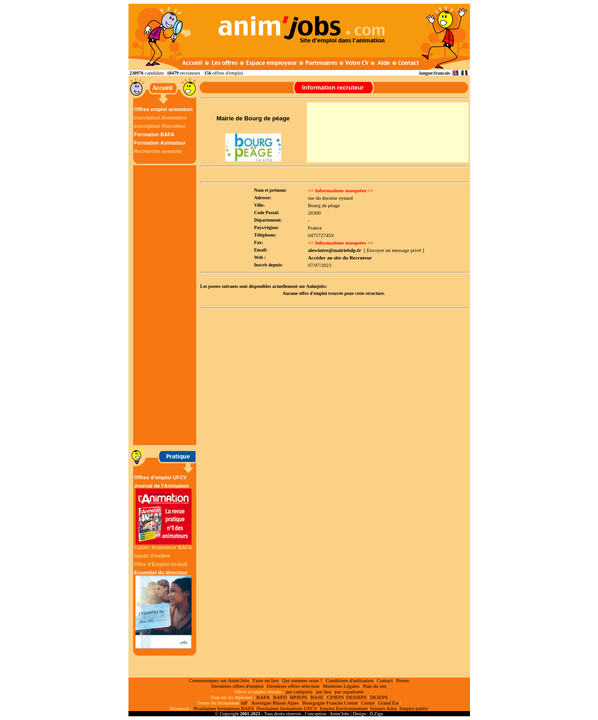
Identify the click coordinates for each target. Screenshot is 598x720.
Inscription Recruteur (160, 126)
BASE (316, 697)
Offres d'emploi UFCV (160, 477)
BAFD (279, 697)
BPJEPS (298, 697)
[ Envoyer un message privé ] (394, 250)
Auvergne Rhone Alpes (275, 703)
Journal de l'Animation (163, 514)
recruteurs (190, 73)
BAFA (263, 697)
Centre (368, 703)
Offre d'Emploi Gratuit (160, 564)
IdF (244, 703)
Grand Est (388, 703)
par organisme (349, 691)
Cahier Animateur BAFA (163, 547)
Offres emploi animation (163, 109)
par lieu (323, 691)
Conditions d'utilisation (350, 680)
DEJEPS (379, 697)
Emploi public (413, 708)
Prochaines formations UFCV (287, 708)
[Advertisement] (166, 305)
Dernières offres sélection (293, 686)
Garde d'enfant (152, 556)
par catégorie (299, 691)
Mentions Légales (341, 686)
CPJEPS (335, 697)
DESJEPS (356, 697)
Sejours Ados (383, 708)
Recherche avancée (158, 151)
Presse (402, 680)
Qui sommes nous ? (302, 680)
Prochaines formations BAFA (223, 708)
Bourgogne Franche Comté (330, 703)
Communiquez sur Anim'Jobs (219, 680)
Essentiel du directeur (163, 609)
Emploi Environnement (344, 708)
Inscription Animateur (160, 117)
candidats (154, 73)
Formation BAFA (154, 134)
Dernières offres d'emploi (237, 686)
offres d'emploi (227, 73)
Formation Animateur (160, 143)
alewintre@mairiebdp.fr (334, 250)
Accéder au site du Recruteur (340, 257)
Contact (385, 680)
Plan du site (374, 686)
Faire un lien (266, 680)
